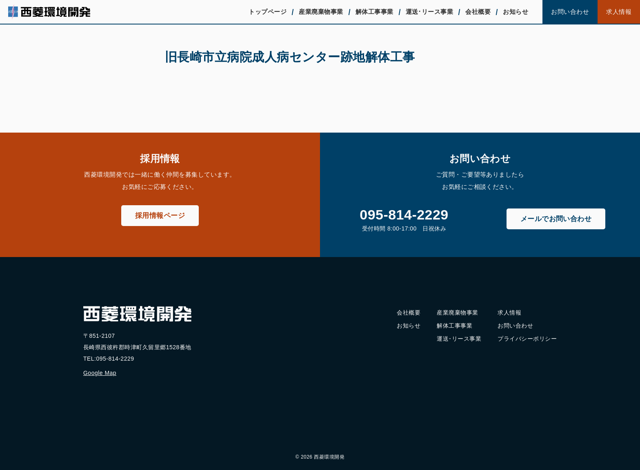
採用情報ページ (160, 215)
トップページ (268, 11)
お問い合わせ (570, 11)
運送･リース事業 (429, 11)
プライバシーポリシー (527, 338)
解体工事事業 (374, 11)
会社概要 (478, 11)
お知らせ (515, 11)
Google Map (99, 373)
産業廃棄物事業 (321, 11)
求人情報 (618, 11)
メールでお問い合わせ (556, 219)
